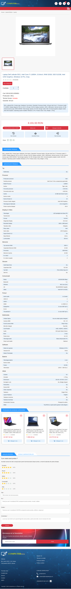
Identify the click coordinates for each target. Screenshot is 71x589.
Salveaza (7, 525)
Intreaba (15, 98)
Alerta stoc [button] (36, 128)
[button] (68, 3)
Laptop (15, 12)
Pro (2, 498)
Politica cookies (40, 563)
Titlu (2, 492)
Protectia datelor (41, 560)
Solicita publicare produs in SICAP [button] (13, 128)
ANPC (2, 580)
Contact (3, 578)
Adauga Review (8, 454)
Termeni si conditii (41, 558)
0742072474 (42, 574)
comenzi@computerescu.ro (46, 576)
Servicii (3, 575)
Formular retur (4, 571)
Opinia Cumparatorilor (27, 454)
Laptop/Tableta (9, 12)
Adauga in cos (12, 441)
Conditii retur (4, 573)
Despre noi (39, 556)
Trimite (62, 541)
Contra (2, 507)
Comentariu (4, 516)
